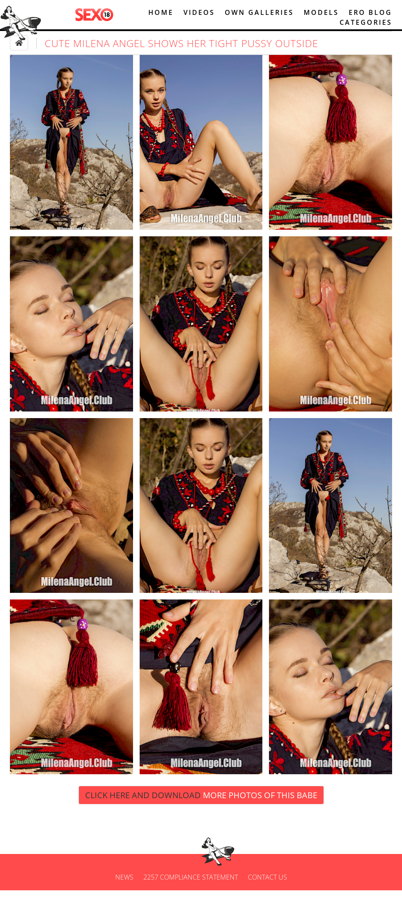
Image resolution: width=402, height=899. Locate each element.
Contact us (267, 885)
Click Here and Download (201, 803)
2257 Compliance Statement (190, 885)
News (124, 885)
